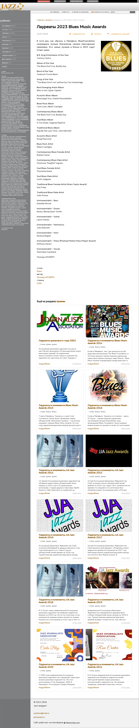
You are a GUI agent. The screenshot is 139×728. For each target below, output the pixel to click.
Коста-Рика (11, 158)
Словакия (25, 170)
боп (2, 205)
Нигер (26, 192)
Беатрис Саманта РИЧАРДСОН (11, 92)
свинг (21, 215)
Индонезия (5, 152)
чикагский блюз (7, 223)
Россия (13, 169)
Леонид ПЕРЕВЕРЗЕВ (8, 107)
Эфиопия (18, 181)
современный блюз (13, 217)
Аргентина (10, 138)
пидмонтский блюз (8, 212)
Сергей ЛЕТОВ (17, 122)
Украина (13, 177)
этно (12, 73)
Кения (26, 183)
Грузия (16, 147)
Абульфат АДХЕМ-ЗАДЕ (15, 77)
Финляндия (5, 178)
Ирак (12, 152)
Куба (17, 158)
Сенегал (4, 170)
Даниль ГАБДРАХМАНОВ (20, 130)
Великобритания (14, 143)
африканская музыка (9, 201)
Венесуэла (5, 144)
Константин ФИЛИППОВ (9, 104)
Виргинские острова (16, 144)
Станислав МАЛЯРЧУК (9, 124)
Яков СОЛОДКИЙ (19, 132)
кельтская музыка (22, 212)
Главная (40, 20)
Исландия (4, 153)
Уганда (21, 175)
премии (7, 48)
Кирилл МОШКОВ (14, 102)
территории (9, 55)
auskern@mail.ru (41, 713)
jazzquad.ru (39, 717)
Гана (14, 146)
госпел (18, 206)
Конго (3, 191)
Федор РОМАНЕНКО (20, 126)
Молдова (19, 163)
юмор (4, 66)
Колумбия (23, 156)
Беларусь (22, 139)
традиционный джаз (13, 218)
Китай (17, 156)
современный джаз (8, 225)
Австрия (12, 136)
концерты (8, 52)
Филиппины (13, 195)
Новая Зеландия (7, 166)
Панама (4, 167)
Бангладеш (15, 139)
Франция (13, 178)
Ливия (25, 191)
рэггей (15, 215)
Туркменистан (6, 175)
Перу (9, 167)
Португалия (22, 167)
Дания (21, 147)
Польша (15, 167)
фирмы (7, 63)
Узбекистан (5, 177)
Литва (14, 160)
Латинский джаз (11, 205)
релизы (7, 44)
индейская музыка (14, 208)
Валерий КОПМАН (18, 93)
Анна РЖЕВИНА (14, 88)
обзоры (8, 33)
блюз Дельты (12, 203)
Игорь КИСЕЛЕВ (7, 132)
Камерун (4, 156)
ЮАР (24, 181)
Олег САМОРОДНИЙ (20, 116)
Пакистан (24, 166)
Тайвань (4, 174)
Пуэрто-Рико (6, 169)
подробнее (44, 364)
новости (65, 12)
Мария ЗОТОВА (13, 110)
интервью (8, 26)
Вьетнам (4, 146)
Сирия (10, 194)
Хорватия (21, 178)
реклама (4, 229)
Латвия (3, 160)
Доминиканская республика (11, 149)
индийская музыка (13, 209)
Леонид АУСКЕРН (18, 105)
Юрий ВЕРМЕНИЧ (19, 127)
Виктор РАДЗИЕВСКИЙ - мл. (11, 95)
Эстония (12, 181)
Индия (18, 150)
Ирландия (23, 152)
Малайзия (14, 161)
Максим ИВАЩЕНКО (14, 109)
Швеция (22, 180)
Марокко (4, 163)
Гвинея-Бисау (17, 189)
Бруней (10, 188)
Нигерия (4, 164)
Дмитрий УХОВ (19, 99)
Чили (8, 180)
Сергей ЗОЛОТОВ (7, 121)
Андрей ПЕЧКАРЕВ (15, 87)
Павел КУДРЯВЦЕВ (7, 119)
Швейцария (14, 180)
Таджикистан (18, 194)
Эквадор (4, 181)
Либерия (19, 191)
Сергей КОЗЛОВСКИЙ (10, 121)
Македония (5, 161)
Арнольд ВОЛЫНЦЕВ (16, 90)
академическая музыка (17, 200)
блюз (3, 73)
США (16, 172)
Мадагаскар (17, 184)
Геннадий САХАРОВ (16, 96)
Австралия (5, 136)
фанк (9, 220)
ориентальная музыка (9, 211)
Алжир (3, 138)
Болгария (16, 141)
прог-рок (4, 214)
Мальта (25, 184)
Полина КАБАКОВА (22, 119)
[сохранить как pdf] (118, 34)
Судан (11, 172)
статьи (7, 29)
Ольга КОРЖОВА (22, 118)
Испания (12, 153)
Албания (13, 186)
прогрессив (22, 214)
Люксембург (21, 160)
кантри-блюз (22, 211)
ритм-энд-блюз (7, 215)
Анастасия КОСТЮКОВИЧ (10, 83)
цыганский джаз (15, 222)
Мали (20, 161)
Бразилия (23, 141)
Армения (18, 138)
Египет (25, 189)
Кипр (3, 184)
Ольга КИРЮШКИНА (8, 118)
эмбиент (17, 223)
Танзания (4, 195)
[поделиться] (77, 34)
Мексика (12, 163)
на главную (54, 12)
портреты (9, 40)
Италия (18, 153)
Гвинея (9, 189)
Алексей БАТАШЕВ (13, 81)
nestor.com (44, 1)
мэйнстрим (11, 206)
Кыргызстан (24, 158)
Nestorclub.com (73, 722)
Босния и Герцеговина (15, 183)
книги (6, 37)
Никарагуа (22, 164)
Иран (16, 152)
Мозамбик (11, 192)
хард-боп (4, 222)
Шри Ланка (5, 186)
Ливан (9, 160)
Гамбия (4, 189)
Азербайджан (21, 136)
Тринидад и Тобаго (15, 174)
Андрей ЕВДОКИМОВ (9, 85)
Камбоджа (19, 155)
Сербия (10, 170)
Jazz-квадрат (14, 9)
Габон (10, 146)
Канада (11, 156)
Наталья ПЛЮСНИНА (18, 113)
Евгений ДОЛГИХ (18, 101)
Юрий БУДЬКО (6, 127)
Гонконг (4, 147)
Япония (20, 195)
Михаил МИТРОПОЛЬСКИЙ (13, 111)
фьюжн (22, 220)
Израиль (12, 150)
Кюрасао (9, 184)
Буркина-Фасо (19, 188)
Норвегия (17, 166)
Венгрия (24, 143)
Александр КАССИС (8, 79)
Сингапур (17, 170)
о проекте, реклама (80, 12)
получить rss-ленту (100, 12)
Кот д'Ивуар (11, 191)
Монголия (19, 192)
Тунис (25, 174)
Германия (25, 146)
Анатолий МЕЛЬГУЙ (19, 84)
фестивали (9, 59)
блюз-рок (20, 203)
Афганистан (5, 139)
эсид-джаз (24, 223)
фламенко (15, 220)
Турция (15, 175)
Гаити (19, 146)
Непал (25, 163)
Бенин (10, 141)
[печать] (96, 34)
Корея (3, 158)
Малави (4, 192)
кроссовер (13, 214)
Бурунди (4, 143)
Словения (4, 172)
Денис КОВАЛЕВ (15, 98)
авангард (4, 200)
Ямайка (4, 183)
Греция (10, 147)
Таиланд (21, 172)
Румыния (20, 169)
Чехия (3, 180)
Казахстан (10, 155)
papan (3, 77)
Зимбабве (5, 150)
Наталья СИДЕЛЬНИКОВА (10, 115)
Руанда (4, 194)
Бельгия (4, 141)
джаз (8, 73)
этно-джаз (20, 225)
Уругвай (20, 177)
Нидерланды (13, 164)
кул (26, 203)
